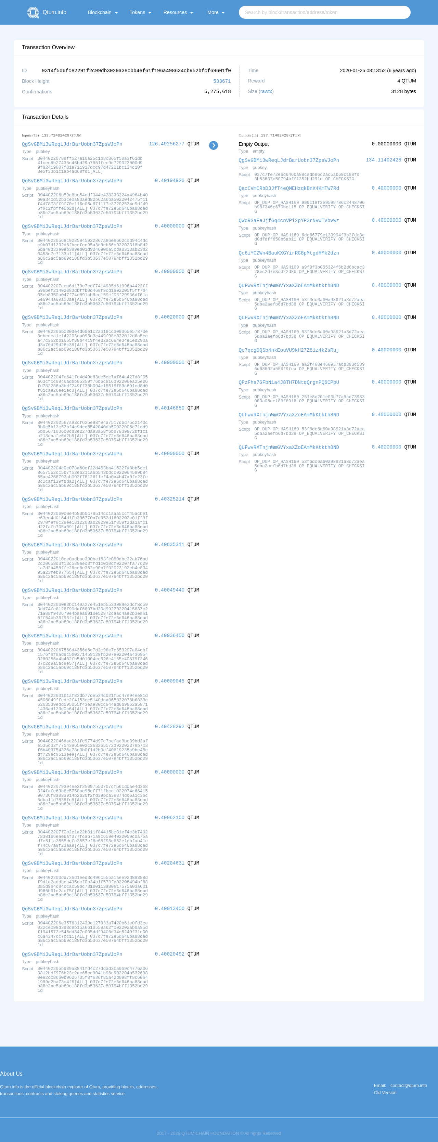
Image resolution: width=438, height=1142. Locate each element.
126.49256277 (167, 143)
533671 (222, 80)
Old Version (385, 1085)
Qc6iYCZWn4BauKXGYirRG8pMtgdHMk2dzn (289, 251)
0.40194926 (169, 179)
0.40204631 (169, 857)
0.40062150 (169, 811)
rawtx (266, 91)
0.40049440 (169, 586)
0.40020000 (169, 315)
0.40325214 (169, 495)
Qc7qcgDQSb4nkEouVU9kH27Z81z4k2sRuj (289, 347)
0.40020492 (169, 947)
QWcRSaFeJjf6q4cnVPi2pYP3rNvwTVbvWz (289, 219)
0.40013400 (169, 902)
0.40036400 (169, 631)
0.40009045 (169, 676)
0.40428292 (169, 721)
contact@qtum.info (408, 1078)
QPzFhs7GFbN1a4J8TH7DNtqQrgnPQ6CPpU (289, 379)
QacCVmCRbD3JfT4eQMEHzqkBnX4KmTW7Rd (289, 187)
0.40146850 (169, 405)
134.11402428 (383, 159)
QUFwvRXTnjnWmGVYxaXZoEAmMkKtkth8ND (289, 283)
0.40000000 (169, 224)
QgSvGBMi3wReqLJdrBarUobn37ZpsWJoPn (72, 143)
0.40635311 (169, 540)
